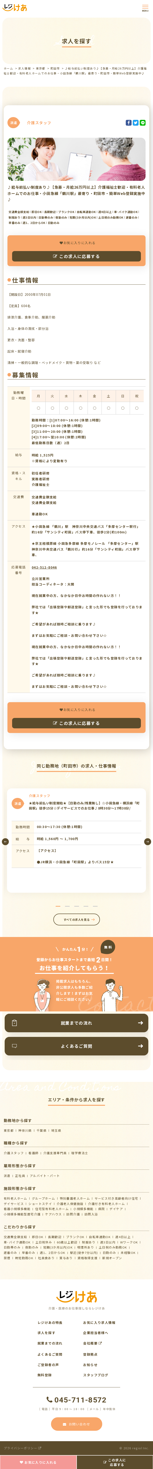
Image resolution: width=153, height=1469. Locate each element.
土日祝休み (43, 1242)
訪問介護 (73, 1214)
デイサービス (14, 1203)
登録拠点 (90, 1354)
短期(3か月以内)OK (58, 1247)
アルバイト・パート (45, 1175)
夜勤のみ (32, 1247)
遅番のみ (10, 1252)
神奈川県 (25, 1130)
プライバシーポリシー (23, 1448)
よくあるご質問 (50, 1354)
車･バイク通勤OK (17, 1242)
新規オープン (112, 1258)
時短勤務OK (24, 1258)
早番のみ (28, 1252)
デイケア (116, 1209)
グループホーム (43, 1198)
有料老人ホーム (15, 1198)
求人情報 (24, 68)
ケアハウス (53, 1214)
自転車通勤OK (100, 1237)
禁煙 (7, 1258)
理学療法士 (79, 1153)
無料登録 (44, 1375)
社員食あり (46, 1258)
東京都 (40, 68)
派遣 (7, 1175)
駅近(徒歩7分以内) (84, 1252)
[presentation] (5, 841)
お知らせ (90, 1364)
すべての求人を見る (76, 919)
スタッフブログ (95, 1375)
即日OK (38, 1237)
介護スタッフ (14, 1153)
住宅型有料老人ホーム (52, 1209)
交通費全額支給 (15, 1237)
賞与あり (66, 1258)
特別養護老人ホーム (75, 1198)
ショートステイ (40, 1203)
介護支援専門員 (55, 1153)
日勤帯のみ (12, 1247)
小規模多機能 (83, 1209)
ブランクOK (75, 1237)
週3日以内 (108, 1242)
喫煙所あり (85, 1247)
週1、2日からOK (52, 1252)
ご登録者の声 (48, 1364)
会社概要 (92, 1343)
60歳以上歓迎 (67, 1242)
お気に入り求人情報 (99, 1322)
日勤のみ (109, 1252)
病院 (101, 1209)
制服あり (88, 1242)
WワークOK (129, 1242)
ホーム (8, 68)
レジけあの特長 (50, 1322)
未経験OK (128, 1252)
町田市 (55, 68)
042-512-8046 (44, 567)
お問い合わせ (76, 1424)
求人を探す (46, 1332)
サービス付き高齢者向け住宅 (116, 1198)
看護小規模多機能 (17, 1209)
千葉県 (42, 1130)
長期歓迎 (54, 1237)
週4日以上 (123, 1237)
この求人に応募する (76, 256)
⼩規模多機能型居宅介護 (22, 1214)
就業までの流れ (50, 1343)
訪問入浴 (91, 1214)
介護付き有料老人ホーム (106, 1203)
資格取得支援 (88, 1258)
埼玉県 (56, 1130)
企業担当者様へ (95, 1332)
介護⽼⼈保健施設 (70, 1203)
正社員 (20, 1175)
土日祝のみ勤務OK (113, 1247)
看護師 (33, 1153)
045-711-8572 (76, 1400)
